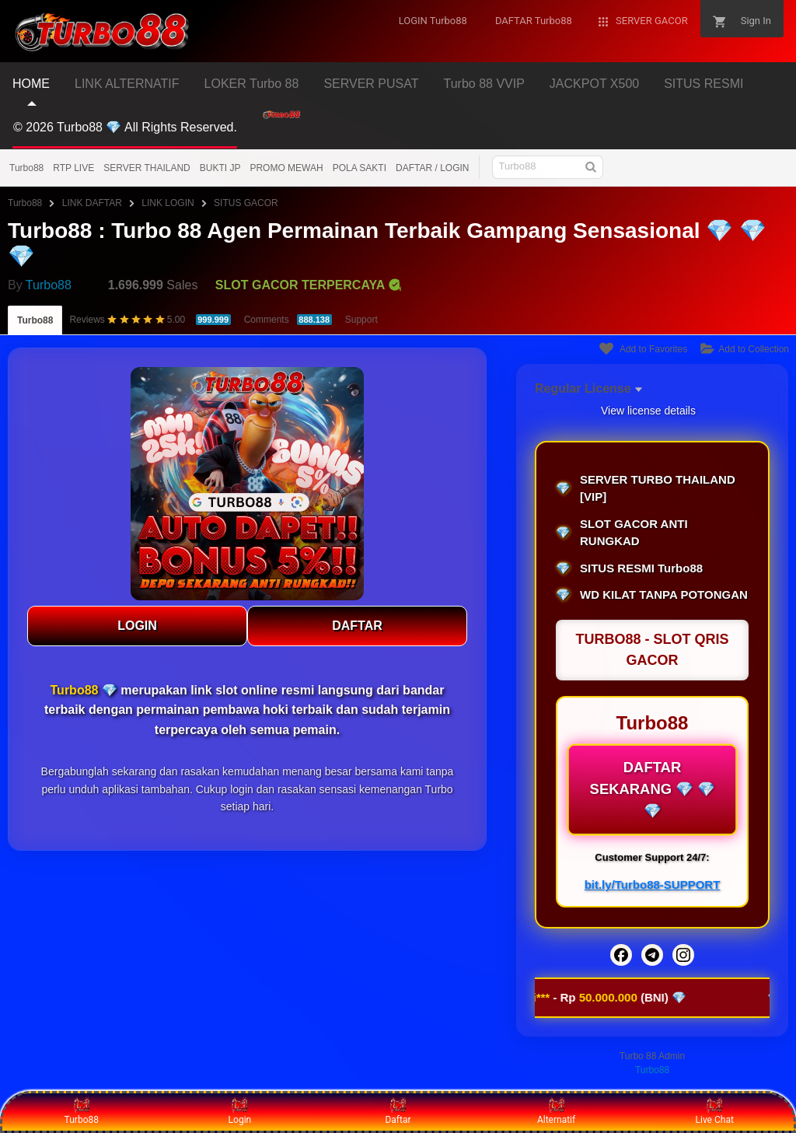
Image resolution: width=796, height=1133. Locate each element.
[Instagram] (683, 955)
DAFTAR (357, 625)
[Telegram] (652, 955)
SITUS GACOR (246, 203)
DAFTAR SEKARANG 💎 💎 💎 (652, 789)
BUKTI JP (220, 168)
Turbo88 (26, 168)
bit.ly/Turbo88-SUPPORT (653, 884)
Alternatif (556, 1111)
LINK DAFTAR (92, 203)
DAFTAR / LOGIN (432, 168)
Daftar (397, 1111)
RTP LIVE (73, 168)
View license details (648, 410)
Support (361, 319)
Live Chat (715, 1111)
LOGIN (137, 625)
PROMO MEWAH (286, 168)
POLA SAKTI (359, 168)
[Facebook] (621, 955)
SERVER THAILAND (146, 168)
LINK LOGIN (167, 203)
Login (240, 1111)
